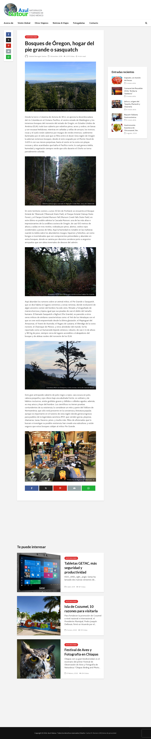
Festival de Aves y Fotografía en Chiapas (81, 652)
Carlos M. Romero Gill (93, 733)
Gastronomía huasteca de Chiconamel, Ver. (131, 128)
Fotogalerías (79, 23)
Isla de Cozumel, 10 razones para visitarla (81, 608)
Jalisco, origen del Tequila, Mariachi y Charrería (132, 104)
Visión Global (24, 23)
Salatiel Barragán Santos (35, 56)
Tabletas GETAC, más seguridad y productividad (80, 567)
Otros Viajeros (41, 23)
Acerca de (8, 23)
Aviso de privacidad (109, 733)
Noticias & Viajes (61, 23)
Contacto (93, 23)
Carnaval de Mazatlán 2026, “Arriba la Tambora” (133, 91)
